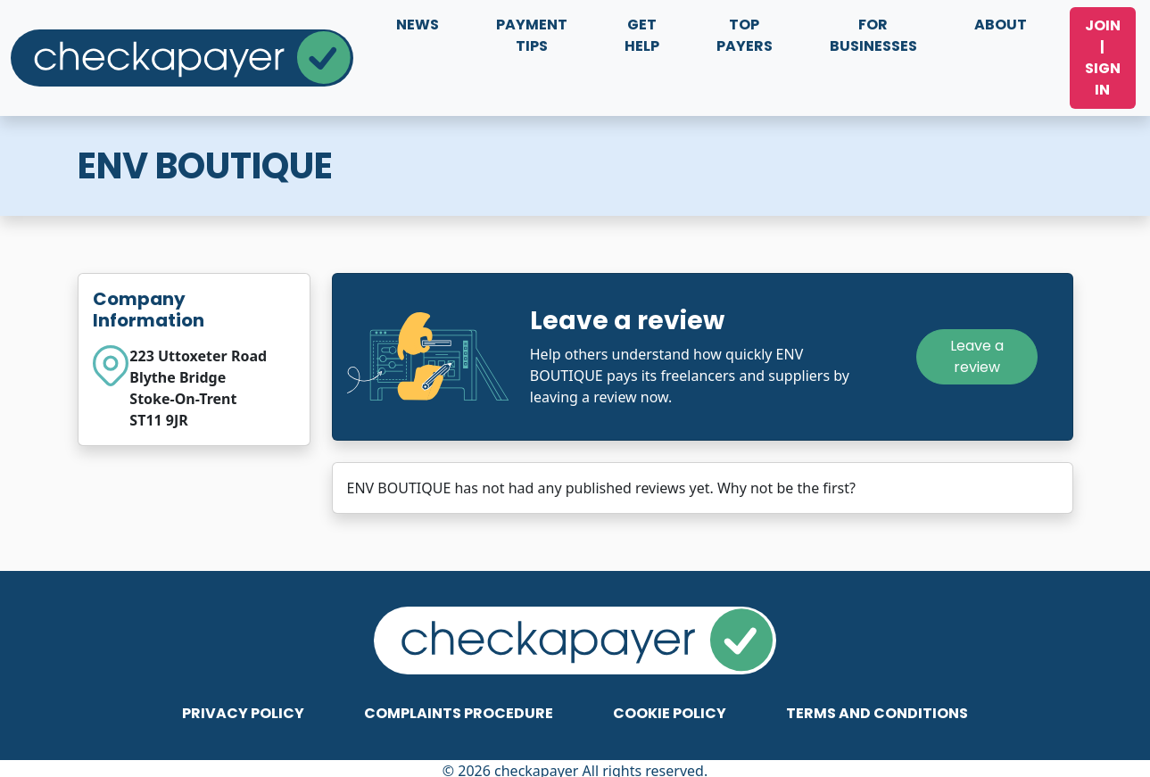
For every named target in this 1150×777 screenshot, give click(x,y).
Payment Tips (531, 35)
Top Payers (744, 35)
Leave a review (977, 356)
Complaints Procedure (458, 713)
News (417, 24)
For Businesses (873, 35)
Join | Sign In (1103, 57)
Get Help (642, 35)
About (1000, 24)
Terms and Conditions (877, 713)
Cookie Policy (669, 713)
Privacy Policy (243, 713)
